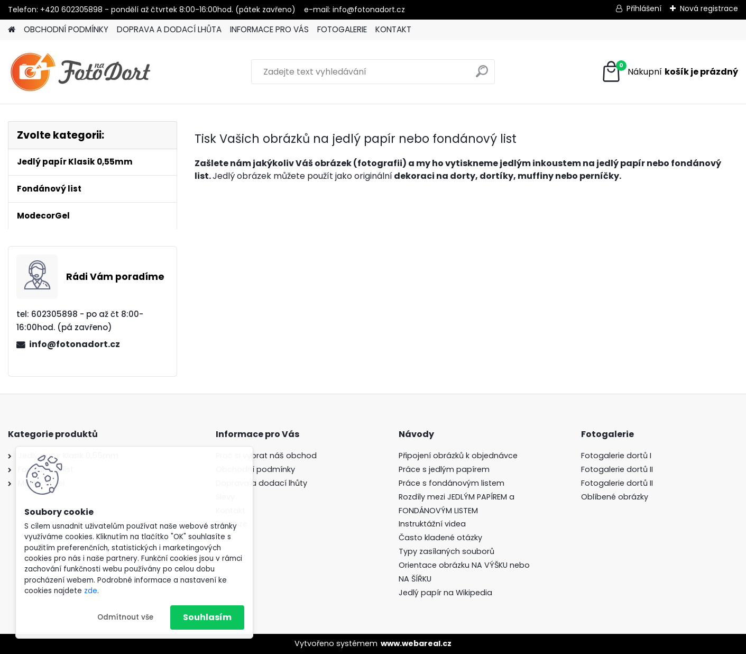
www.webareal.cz (416, 643)
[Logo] (80, 72)
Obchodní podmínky (255, 469)
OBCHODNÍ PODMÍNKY (66, 29)
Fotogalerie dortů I (616, 455)
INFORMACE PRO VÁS (269, 29)
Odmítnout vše (125, 617)
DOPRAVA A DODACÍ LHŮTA (169, 29)
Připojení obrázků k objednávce (458, 455)
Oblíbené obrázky (614, 497)
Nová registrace (709, 8)
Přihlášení (644, 8)
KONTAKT (393, 29)
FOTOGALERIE (342, 29)
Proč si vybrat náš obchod (266, 455)
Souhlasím (207, 617)
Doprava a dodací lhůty (261, 483)
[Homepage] (11, 30)
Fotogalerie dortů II (617, 469)
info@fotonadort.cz (74, 344)
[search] (482, 75)
